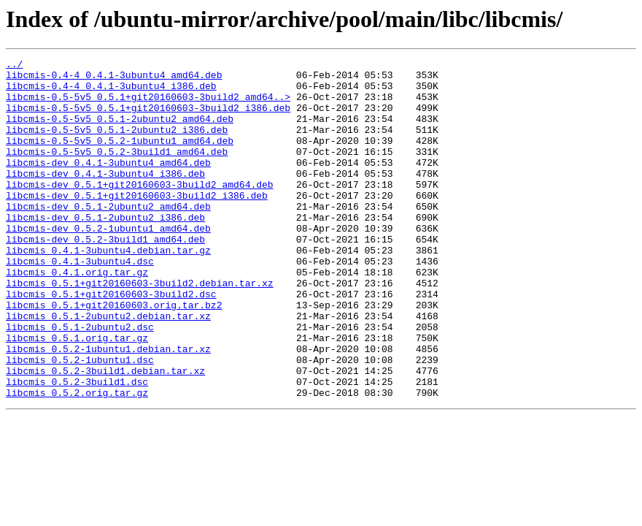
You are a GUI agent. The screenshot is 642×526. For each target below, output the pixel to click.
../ (14, 65)
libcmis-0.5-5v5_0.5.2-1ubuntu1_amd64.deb (119, 157)
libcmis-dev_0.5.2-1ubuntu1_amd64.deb (108, 263)
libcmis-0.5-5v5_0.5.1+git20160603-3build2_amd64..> (148, 105)
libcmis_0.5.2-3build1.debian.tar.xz (105, 434)
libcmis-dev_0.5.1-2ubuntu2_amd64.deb (108, 236)
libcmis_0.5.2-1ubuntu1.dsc (80, 420)
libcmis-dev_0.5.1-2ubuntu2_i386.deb (105, 249)
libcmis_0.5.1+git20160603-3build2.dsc (111, 341)
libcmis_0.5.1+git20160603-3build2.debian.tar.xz (140, 328)
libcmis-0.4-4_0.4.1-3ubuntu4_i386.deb (111, 92)
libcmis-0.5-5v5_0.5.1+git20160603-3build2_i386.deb (148, 118)
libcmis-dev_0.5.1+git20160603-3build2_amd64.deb (140, 210)
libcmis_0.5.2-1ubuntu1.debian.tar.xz (108, 407)
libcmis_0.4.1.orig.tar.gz (77, 315)
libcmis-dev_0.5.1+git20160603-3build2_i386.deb (137, 223)
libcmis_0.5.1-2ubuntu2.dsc (80, 381)
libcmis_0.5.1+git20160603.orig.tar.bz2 (114, 355)
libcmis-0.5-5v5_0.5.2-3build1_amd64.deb (117, 171)
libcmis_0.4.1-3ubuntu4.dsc (80, 302)
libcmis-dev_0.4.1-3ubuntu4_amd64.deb (108, 184)
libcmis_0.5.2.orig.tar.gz (77, 460)
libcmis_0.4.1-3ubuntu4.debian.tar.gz (108, 289)
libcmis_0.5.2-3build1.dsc (77, 447)
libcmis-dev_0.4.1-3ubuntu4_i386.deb (105, 197)
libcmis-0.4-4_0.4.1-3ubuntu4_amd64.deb (114, 78)
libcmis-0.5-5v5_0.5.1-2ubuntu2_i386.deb (117, 144)
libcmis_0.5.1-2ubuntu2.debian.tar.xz (108, 368)
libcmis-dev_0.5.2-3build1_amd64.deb (105, 276)
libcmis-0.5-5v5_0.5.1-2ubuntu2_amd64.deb (119, 131)
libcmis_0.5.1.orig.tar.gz (77, 394)
